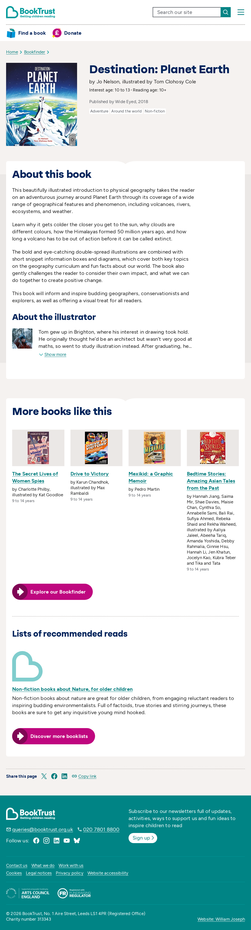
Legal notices (39, 873)
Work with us (71, 865)
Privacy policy (69, 873)
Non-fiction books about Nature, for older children (72, 689)
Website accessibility (108, 873)
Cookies (14, 873)
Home (12, 51)
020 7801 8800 (101, 829)
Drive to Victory (89, 474)
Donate (72, 33)
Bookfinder (34, 51)
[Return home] (30, 12)
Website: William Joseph (221, 919)
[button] (44, 776)
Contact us (16, 865)
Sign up (144, 838)
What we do (43, 865)
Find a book (32, 33)
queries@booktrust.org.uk (42, 829)
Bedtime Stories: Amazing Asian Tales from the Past (211, 481)
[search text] (187, 12)
